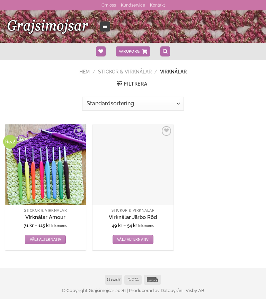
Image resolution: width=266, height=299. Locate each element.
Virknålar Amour (45, 216)
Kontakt (156, 4)
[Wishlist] (101, 51)
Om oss (110, 4)
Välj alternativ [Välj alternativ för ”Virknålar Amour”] (46, 239)
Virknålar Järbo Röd (133, 216)
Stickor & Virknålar (125, 71)
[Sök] (165, 51)
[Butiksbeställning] (133, 103)
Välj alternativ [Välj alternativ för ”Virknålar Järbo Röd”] (133, 239)
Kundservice (133, 4)
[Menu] (105, 26)
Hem (84, 71)
